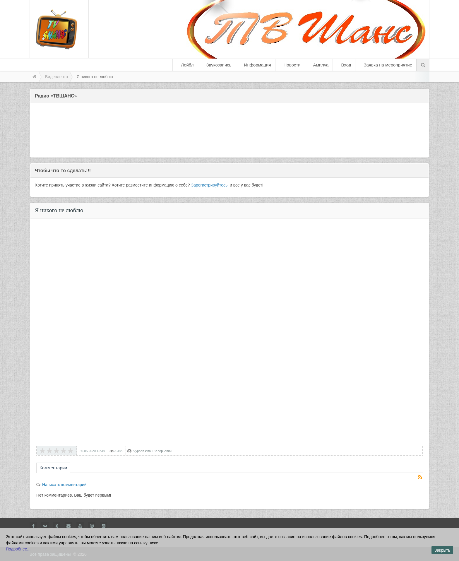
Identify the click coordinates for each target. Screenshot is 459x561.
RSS (420, 477)
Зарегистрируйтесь (209, 185)
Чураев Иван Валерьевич (152, 451)
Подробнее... (18, 549)
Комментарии (53, 467)
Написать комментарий (64, 484)
